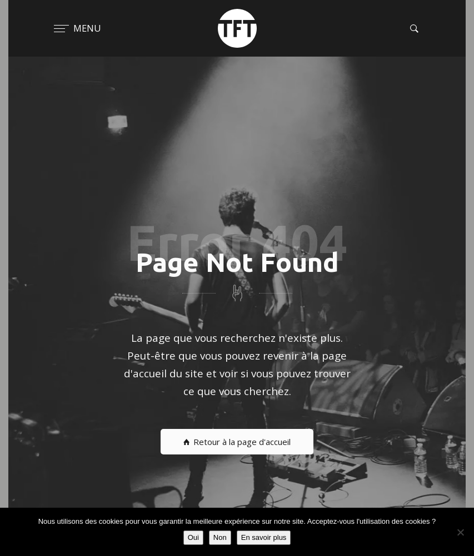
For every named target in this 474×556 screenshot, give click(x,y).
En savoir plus (264, 537)
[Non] (460, 532)
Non (220, 537)
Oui (193, 537)
